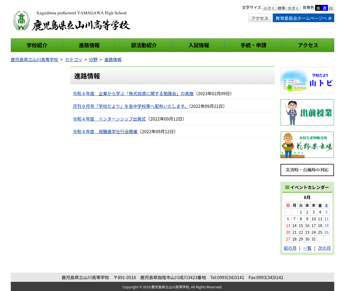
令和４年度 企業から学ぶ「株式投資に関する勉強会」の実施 (133, 93)
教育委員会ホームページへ (303, 18)
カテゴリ (73, 59)
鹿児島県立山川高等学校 (34, 59)
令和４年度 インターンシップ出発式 (109, 118)
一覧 (307, 248)
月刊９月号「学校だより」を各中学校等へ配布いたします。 (131, 106)
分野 (93, 59)
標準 (281, 8)
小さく (269, 8)
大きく (293, 8)
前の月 (290, 248)
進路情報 (113, 59)
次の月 (324, 248)
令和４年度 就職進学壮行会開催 (105, 131)
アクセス (259, 18)
